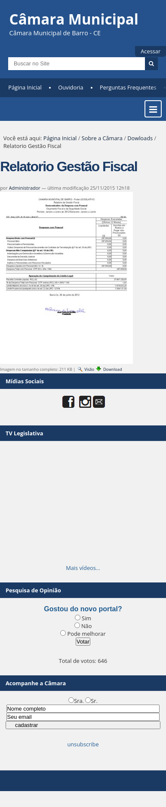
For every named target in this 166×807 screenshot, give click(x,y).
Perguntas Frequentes (128, 87)
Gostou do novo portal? (83, 609)
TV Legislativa (24, 433)
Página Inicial (25, 87)
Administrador (24, 188)
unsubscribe (82, 744)
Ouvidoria (70, 87)
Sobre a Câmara (102, 138)
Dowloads (140, 138)
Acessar (150, 51)
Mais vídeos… (83, 568)
